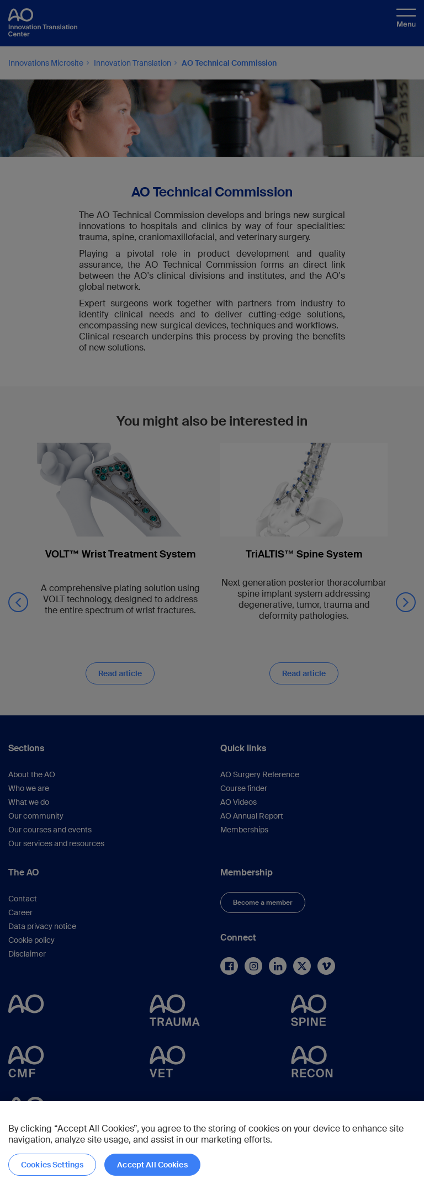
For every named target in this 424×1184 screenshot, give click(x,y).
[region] (212, 1142)
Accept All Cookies (152, 1165)
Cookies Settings (52, 1165)
